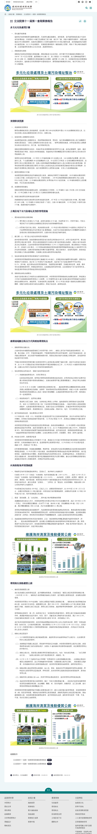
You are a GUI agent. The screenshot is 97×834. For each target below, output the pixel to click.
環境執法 (55, 810)
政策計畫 (11, 14)
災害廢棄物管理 (81, 822)
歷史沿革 (7, 806)
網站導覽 (29, 2)
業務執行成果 (33, 818)
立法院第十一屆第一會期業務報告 (35, 14)
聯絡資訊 (7, 826)
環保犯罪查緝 (80, 814)
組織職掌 (7, 814)
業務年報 (31, 822)
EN (36, 2)
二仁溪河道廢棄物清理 (83, 818)
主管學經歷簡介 (10, 818)
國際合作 (55, 822)
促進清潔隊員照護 (81, 810)
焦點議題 (31, 814)
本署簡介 (7, 803)
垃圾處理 (55, 803)
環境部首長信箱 (18, 2)
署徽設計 (7, 822)
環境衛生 (55, 806)
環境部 (8, 2)
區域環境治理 (57, 814)
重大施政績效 (33, 810)
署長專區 (7, 810)
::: (1, 1)
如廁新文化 (79, 803)
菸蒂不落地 (79, 806)
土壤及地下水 (57, 818)
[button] (86, 8)
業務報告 (19, 14)
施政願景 (31, 803)
